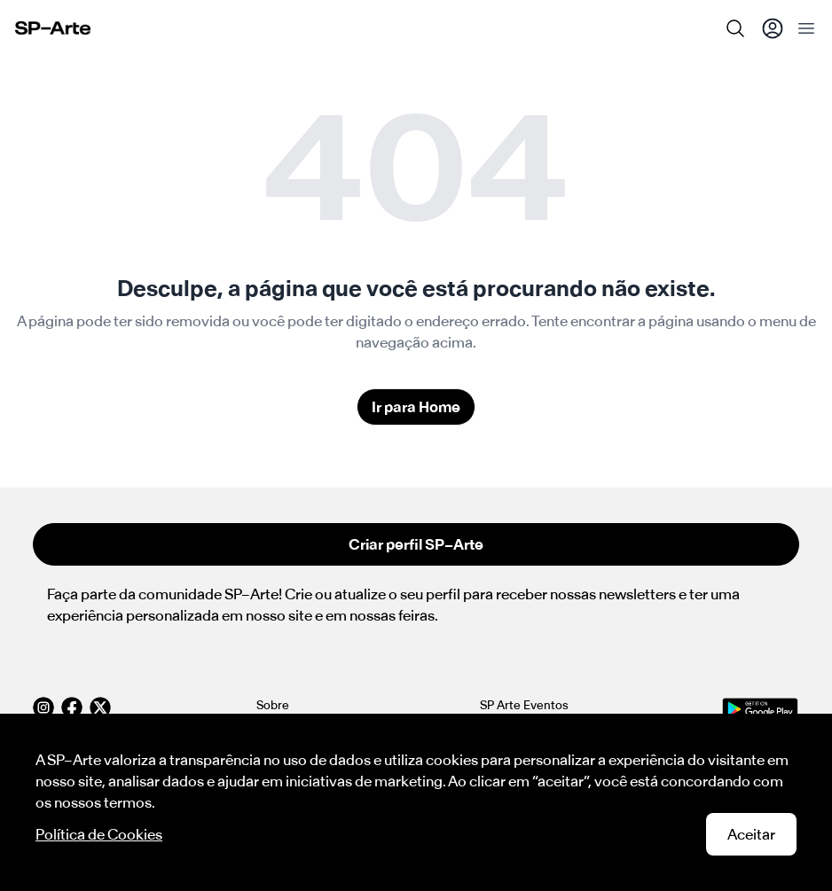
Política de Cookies (98, 834)
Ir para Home (416, 407)
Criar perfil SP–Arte (416, 544)
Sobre (272, 705)
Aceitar (751, 834)
